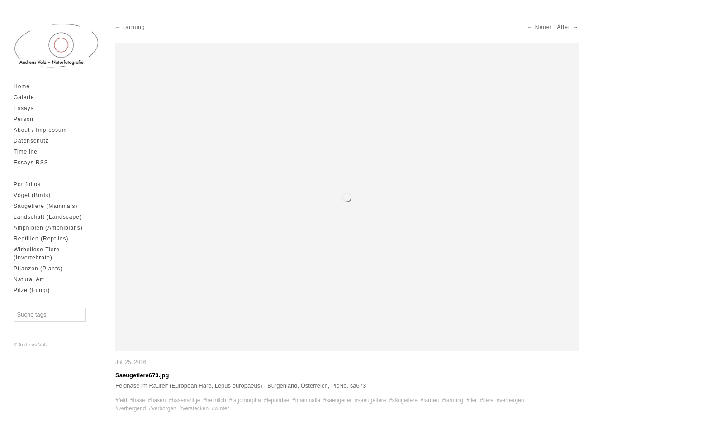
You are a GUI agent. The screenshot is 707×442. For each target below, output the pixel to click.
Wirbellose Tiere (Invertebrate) (37, 253)
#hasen (157, 400)
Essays (24, 108)
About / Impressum (40, 130)
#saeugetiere (370, 400)
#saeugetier (337, 400)
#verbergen (510, 400)
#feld (121, 400)
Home (22, 86)
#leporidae (276, 400)
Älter (563, 27)
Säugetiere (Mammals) (45, 206)
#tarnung (452, 400)
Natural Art (29, 279)
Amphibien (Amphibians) (48, 228)
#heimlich (214, 400)
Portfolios (27, 184)
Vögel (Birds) (32, 195)
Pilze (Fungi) (32, 290)
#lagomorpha (245, 400)
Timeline (26, 152)
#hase (137, 400)
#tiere (486, 400)
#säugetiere (403, 400)
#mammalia (306, 400)
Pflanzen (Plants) (38, 268)
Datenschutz (31, 141)
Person (23, 119)
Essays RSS (31, 162)
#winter (220, 408)
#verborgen (162, 408)
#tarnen (430, 400)
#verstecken (194, 408)
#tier (471, 400)
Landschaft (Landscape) (48, 217)
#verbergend (130, 408)
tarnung (134, 27)
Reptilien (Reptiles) (41, 238)
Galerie (24, 97)
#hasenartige (184, 400)
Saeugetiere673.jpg (142, 375)
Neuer (543, 27)
